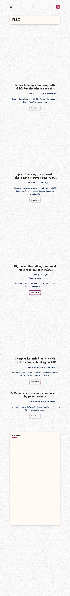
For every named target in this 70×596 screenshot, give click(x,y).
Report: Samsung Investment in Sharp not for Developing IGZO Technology (35, 178)
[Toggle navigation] (11, 7)
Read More (35, 108)
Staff (22, 94)
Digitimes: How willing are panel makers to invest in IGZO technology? (35, 270)
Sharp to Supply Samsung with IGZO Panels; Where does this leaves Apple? (35, 89)
